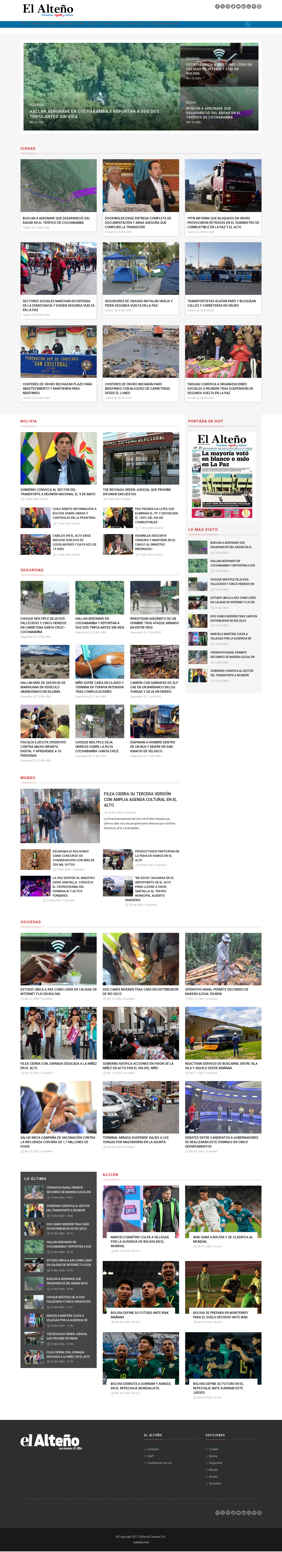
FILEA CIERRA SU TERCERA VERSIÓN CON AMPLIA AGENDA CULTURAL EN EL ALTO (140, 800)
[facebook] (217, 7)
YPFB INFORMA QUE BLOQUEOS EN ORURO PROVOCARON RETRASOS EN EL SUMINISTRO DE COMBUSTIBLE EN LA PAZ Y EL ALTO (223, 223)
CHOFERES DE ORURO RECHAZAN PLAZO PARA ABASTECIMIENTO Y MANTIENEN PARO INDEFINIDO (57, 389)
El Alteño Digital (173, 24)
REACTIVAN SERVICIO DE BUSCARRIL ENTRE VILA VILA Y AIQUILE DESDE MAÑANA (221, 1066)
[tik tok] (233, 7)
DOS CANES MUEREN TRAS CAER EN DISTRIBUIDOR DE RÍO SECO (68, 116)
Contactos (141, 1543)
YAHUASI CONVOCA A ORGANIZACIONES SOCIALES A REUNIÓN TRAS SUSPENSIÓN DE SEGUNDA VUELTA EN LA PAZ (220, 389)
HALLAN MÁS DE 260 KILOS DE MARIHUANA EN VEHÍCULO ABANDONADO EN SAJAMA (43, 687)
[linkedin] (243, 7)
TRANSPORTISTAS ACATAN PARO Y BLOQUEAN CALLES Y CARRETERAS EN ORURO (221, 304)
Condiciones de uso (159, 1463)
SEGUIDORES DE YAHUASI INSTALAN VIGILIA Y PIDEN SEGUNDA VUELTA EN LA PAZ (139, 304)
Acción (123, 24)
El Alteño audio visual (214, 24)
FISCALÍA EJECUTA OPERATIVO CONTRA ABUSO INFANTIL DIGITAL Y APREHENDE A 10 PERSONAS (43, 749)
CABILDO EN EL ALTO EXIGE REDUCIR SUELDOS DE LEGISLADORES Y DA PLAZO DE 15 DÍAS (74, 542)
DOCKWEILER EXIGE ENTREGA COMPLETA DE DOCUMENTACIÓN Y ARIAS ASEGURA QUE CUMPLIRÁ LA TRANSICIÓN (138, 223)
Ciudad (45, 24)
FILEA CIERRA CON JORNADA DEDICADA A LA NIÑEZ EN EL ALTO (59, 1066)
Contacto (153, 1449)
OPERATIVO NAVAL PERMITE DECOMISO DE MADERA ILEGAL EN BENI (71, 72)
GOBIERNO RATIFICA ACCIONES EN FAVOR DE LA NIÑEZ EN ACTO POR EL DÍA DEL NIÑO (138, 1066)
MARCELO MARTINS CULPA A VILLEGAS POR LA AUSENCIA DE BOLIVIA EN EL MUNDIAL (230, 639)
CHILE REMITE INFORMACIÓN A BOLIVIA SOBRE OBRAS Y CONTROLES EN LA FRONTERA (74, 514)
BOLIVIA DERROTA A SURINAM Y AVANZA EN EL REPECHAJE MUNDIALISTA (141, 1386)
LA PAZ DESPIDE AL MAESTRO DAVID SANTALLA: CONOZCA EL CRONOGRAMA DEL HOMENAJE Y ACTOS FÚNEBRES (74, 887)
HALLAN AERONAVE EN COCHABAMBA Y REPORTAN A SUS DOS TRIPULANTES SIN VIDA (181, 115)
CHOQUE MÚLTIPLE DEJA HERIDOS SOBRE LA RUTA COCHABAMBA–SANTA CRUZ (97, 747)
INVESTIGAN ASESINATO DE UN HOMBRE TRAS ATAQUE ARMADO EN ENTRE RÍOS (154, 623)
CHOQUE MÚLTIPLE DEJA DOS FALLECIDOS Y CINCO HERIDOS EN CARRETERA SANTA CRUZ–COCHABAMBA (43, 625)
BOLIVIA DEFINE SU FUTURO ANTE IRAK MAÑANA (140, 1315)
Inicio (28, 24)
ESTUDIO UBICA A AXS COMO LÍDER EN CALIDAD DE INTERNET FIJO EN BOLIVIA (233, 603)
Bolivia (63, 24)
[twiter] (223, 7)
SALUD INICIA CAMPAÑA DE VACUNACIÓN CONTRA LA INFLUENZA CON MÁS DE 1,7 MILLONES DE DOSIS (58, 1142)
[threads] (259, 7)
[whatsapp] (249, 7)
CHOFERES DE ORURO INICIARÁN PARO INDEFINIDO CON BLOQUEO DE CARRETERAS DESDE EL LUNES (137, 389)
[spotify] (254, 7)
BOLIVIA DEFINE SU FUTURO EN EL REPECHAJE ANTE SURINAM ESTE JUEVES (218, 1388)
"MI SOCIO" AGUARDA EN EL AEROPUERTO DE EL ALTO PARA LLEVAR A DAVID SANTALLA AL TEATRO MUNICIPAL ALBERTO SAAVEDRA (149, 889)
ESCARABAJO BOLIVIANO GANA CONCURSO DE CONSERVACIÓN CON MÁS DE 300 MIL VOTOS (73, 858)
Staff (150, 1456)
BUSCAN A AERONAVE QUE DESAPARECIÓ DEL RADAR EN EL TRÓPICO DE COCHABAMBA (56, 221)
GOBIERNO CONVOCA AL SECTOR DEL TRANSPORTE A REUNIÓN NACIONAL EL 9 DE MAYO (58, 492)
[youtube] (238, 7)
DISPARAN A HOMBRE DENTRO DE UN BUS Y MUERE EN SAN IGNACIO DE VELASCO (152, 747)
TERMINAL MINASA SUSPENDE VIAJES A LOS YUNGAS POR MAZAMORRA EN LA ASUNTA (136, 1140)
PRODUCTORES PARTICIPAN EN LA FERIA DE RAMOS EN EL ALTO (157, 856)
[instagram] (228, 7)
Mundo (105, 24)
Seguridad (85, 24)
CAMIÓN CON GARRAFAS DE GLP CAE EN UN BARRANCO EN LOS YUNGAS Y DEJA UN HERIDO (154, 687)
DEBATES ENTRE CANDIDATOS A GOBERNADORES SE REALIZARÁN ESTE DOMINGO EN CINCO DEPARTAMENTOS (221, 1142)
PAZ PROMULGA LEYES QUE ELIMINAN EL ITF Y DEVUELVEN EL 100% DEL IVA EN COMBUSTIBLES (156, 516)
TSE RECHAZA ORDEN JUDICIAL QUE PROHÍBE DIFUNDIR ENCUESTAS (137, 492)
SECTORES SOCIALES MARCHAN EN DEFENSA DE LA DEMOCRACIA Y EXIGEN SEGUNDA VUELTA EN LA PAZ (58, 306)
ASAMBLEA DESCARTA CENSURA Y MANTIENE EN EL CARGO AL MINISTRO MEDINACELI (155, 542)
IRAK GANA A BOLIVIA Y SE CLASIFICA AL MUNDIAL (223, 1240)
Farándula (129, 812)
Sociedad (144, 24)
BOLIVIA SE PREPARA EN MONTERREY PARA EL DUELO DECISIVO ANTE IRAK (220, 1315)
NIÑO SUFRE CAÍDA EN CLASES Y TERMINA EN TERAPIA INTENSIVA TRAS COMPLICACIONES (99, 687)
